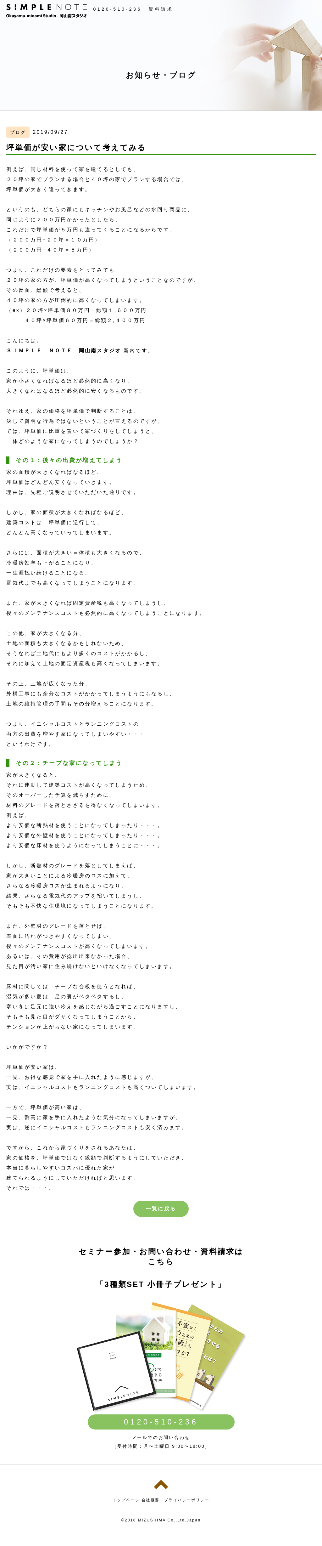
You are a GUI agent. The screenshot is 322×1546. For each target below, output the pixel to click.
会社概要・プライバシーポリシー (175, 1500)
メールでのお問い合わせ (161, 1437)
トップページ (126, 1500)
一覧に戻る (161, 1208)
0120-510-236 (117, 9)
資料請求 (161, 9)
